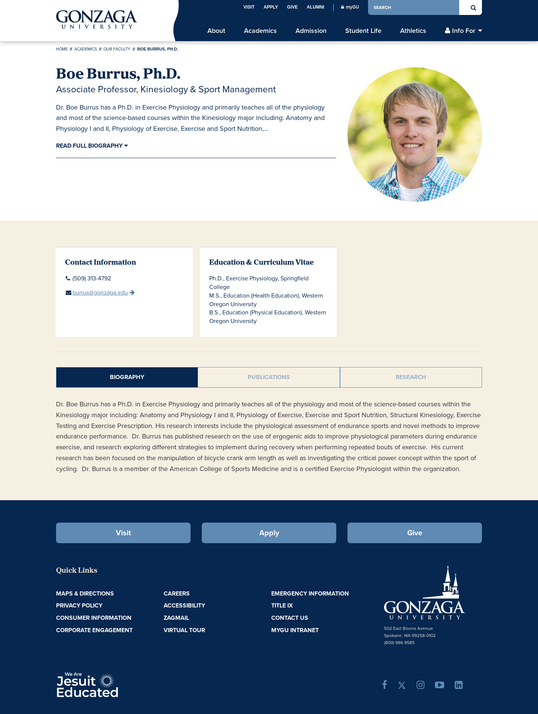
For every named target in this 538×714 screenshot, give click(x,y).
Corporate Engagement (94, 630)
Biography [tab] (127, 377)
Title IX (282, 605)
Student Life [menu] (363, 31)
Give (292, 7)
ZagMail (176, 617)
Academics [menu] (260, 31)
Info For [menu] (463, 31)
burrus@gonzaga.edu (100, 292)
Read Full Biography (89, 145)
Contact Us (289, 617)
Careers (177, 593)
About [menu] (216, 31)
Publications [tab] (269, 377)
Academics (85, 49)
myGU (350, 7)
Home (62, 49)
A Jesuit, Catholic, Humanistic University (119, 684)
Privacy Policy (79, 605)
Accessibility (184, 605)
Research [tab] (411, 377)
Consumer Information (94, 617)
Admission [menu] (311, 31)
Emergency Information (310, 593)
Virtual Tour (184, 630)
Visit (248, 7)
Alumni (315, 7)
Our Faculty (116, 49)
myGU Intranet (295, 630)
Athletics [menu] (413, 31)
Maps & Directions (85, 593)
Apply (270, 7)
